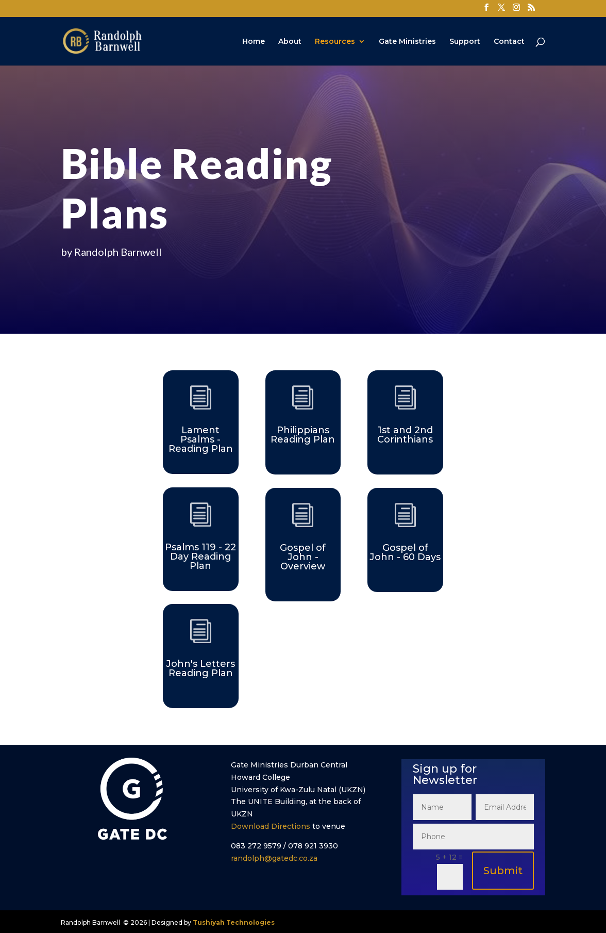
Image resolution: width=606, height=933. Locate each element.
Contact (509, 42)
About (289, 42)
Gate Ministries (407, 42)
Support (464, 42)
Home (253, 42)
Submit (503, 870)
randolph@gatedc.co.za (274, 858)
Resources (335, 42)
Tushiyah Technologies (234, 922)
